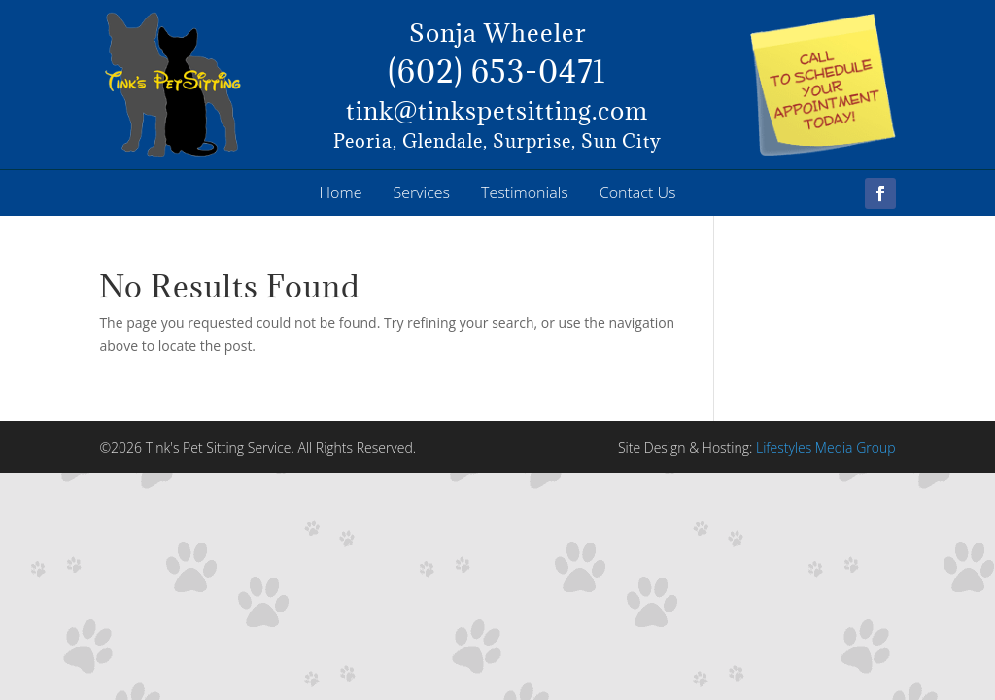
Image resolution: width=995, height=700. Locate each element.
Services (421, 192)
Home (341, 192)
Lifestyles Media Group (826, 447)
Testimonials (524, 192)
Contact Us (638, 192)
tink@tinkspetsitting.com (497, 110)
